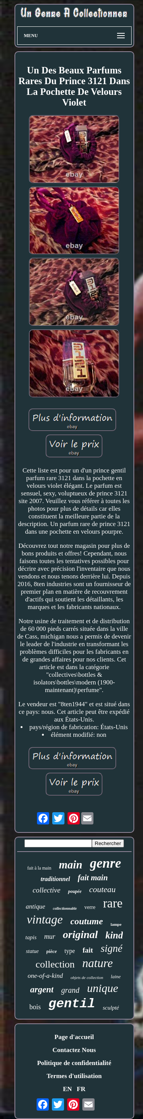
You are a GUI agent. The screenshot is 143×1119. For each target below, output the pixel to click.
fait (87, 950)
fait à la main (39, 868)
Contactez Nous (74, 1050)
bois (35, 1007)
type (69, 951)
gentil (71, 1004)
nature (97, 963)
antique (35, 906)
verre (89, 907)
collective (47, 890)
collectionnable (65, 908)
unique (102, 988)
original (80, 934)
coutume (87, 921)
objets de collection (87, 977)
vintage (45, 919)
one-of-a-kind (45, 975)
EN (67, 1089)
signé (111, 948)
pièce (52, 951)
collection (55, 964)
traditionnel (55, 879)
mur (49, 936)
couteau (102, 889)
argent (41, 989)
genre (105, 863)
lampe (116, 924)
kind (114, 935)
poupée (74, 891)
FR (81, 1089)
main (70, 864)
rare (112, 903)
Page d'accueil (74, 1037)
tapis (31, 937)
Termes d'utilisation (74, 1076)
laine (116, 976)
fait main (93, 877)
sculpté (111, 1008)
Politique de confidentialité (74, 1063)
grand (70, 990)
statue (32, 951)
